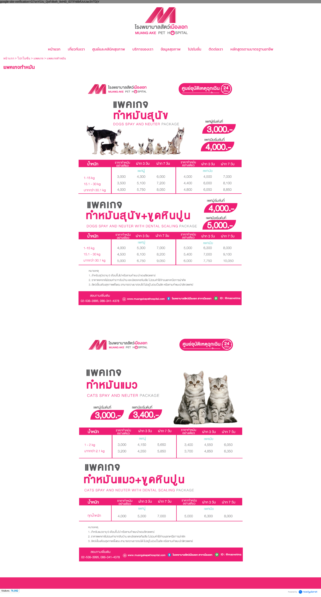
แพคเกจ (38, 58)
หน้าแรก (9, 58)
